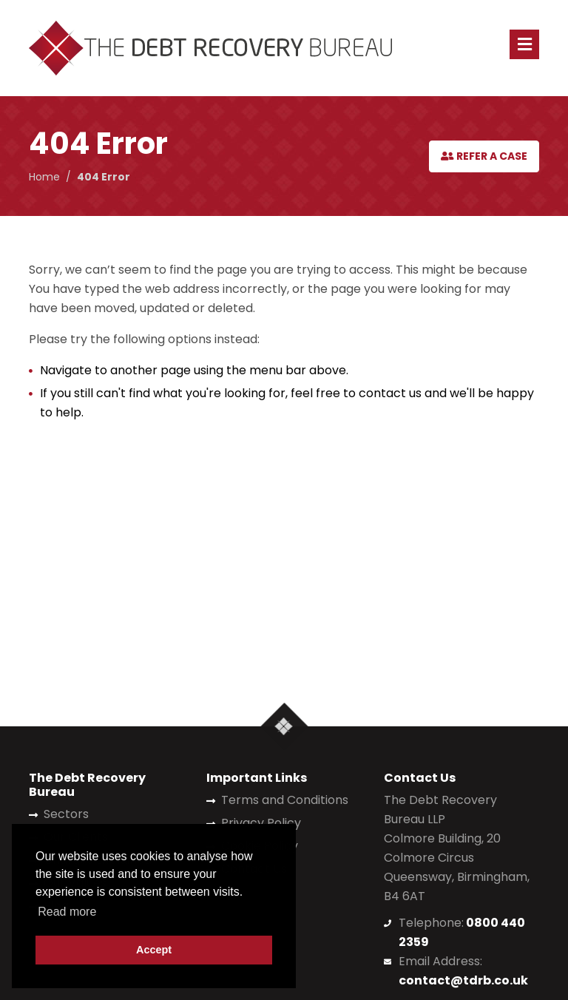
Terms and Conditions (284, 799)
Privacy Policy (261, 822)
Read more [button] (67, 911)
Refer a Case (484, 156)
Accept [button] (154, 950)
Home (44, 176)
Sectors (66, 813)
